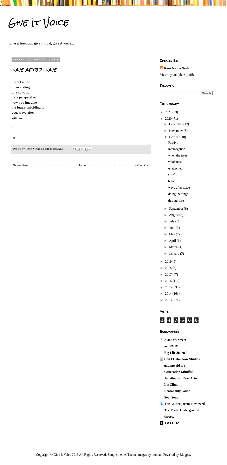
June (172, 227)
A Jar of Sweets (175, 340)
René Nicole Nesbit (177, 68)
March (174, 247)
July (172, 221)
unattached (175, 168)
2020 (169, 118)
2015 (169, 287)
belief (172, 181)
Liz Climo (171, 384)
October (175, 137)
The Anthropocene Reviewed (184, 403)
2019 (169, 261)
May (172, 234)
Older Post (142, 165)
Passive (173, 142)
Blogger (185, 454)
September (176, 208)
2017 (169, 274)
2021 (169, 112)
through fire (176, 200)
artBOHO (171, 346)
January (174, 253)
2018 (169, 268)
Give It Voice (38, 22)
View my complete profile (177, 74)
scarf (171, 174)
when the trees (177, 155)
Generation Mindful (178, 372)
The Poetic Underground (181, 410)
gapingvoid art (174, 365)
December (176, 124)
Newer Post (20, 165)
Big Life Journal (175, 352)
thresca (169, 416)
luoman (157, 454)
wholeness (175, 162)
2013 (169, 300)
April (173, 240)
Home (82, 165)
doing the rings (178, 194)
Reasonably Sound (177, 391)
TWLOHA (172, 423)
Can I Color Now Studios (182, 359)
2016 (169, 281)
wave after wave (179, 187)
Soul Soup (171, 397)
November (176, 130)
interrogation (176, 149)
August (174, 215)
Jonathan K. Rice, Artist (181, 378)
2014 (169, 293)
